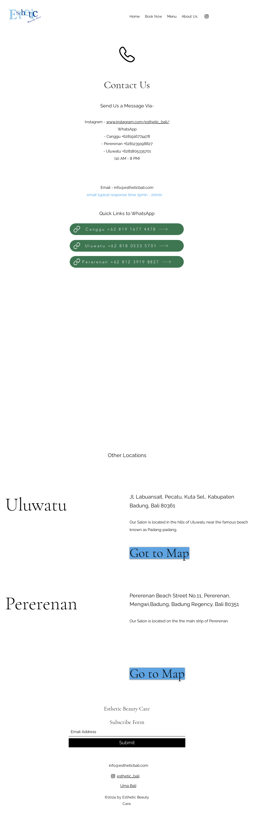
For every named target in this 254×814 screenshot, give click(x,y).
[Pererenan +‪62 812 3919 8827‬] (127, 262)
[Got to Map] (159, 553)
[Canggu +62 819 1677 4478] (127, 229)
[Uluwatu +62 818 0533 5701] (127, 246)
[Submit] (127, 742)
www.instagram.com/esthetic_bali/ (138, 122)
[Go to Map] (157, 673)
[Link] (77, 229)
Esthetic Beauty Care (127, 708)
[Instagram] (206, 16)
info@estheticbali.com (133, 187)
